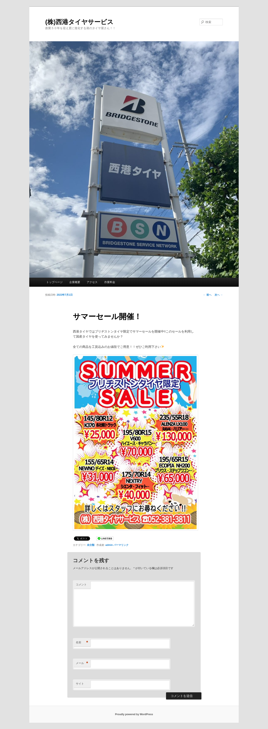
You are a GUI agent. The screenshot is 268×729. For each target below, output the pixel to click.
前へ (207, 294)
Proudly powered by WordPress (134, 714)
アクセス (92, 282)
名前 (82, 643)
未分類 (90, 545)
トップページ (54, 282)
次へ (219, 294)
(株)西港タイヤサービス (79, 21)
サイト (80, 683)
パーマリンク (121, 545)
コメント (81, 584)
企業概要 (74, 282)
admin (109, 545)
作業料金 (109, 282)
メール (82, 663)
